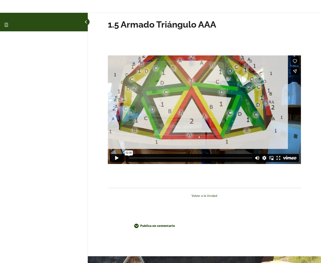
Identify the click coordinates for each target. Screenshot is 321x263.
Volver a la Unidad (204, 196)
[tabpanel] (204, 110)
